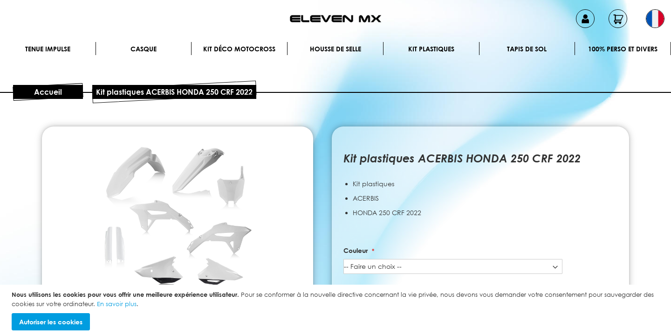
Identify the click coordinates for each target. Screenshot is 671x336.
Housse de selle (335, 49)
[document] (337, 310)
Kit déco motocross (239, 49)
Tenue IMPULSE (47, 49)
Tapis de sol (527, 49)
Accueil (48, 92)
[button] (655, 18)
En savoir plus (117, 304)
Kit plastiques (431, 49)
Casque (143, 49)
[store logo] (335, 18)
